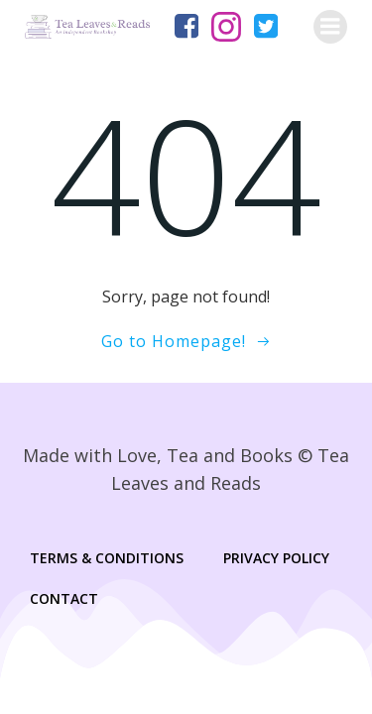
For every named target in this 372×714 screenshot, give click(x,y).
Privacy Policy (276, 557)
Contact (64, 598)
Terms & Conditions (107, 557)
